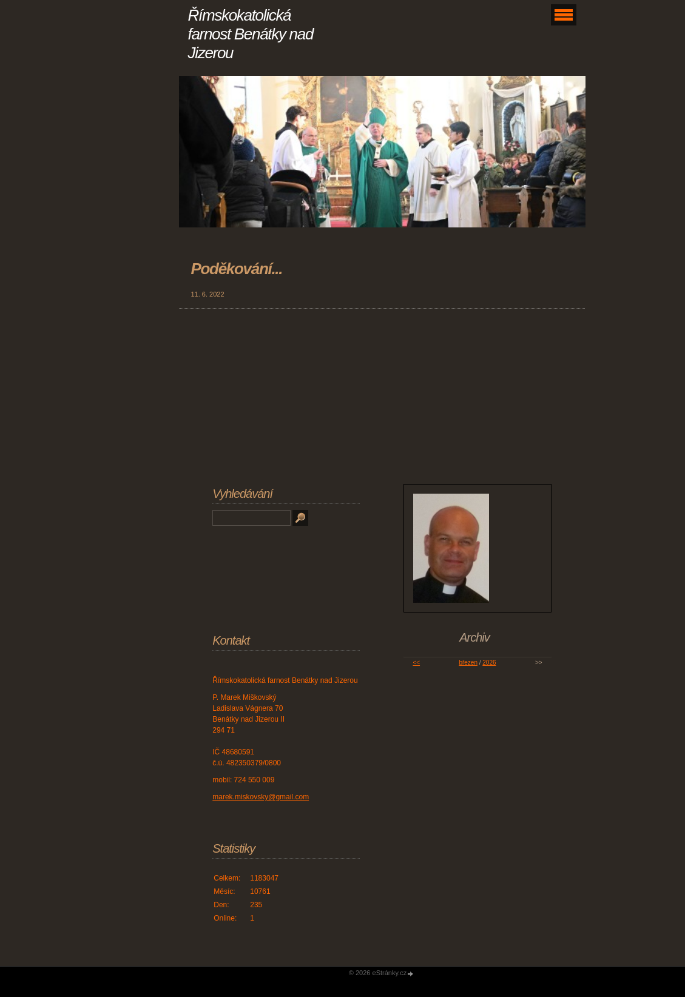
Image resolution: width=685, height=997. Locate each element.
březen (468, 662)
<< (416, 662)
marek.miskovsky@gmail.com (260, 797)
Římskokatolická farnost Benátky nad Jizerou (251, 34)
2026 (489, 662)
